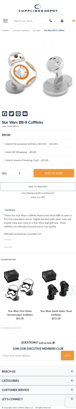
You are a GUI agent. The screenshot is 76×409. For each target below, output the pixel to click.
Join (67, 355)
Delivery (8, 247)
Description (10, 210)
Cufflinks (5, 30)
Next (72, 290)
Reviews (8, 240)
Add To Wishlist (38, 186)
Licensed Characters (21, 30)
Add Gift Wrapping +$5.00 (20, 152)
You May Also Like (8, 259)
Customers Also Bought (11, 328)
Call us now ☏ (47, 342)
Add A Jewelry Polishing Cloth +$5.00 (26, 160)
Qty (4, 173)
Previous (3, 290)
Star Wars (36, 30)
